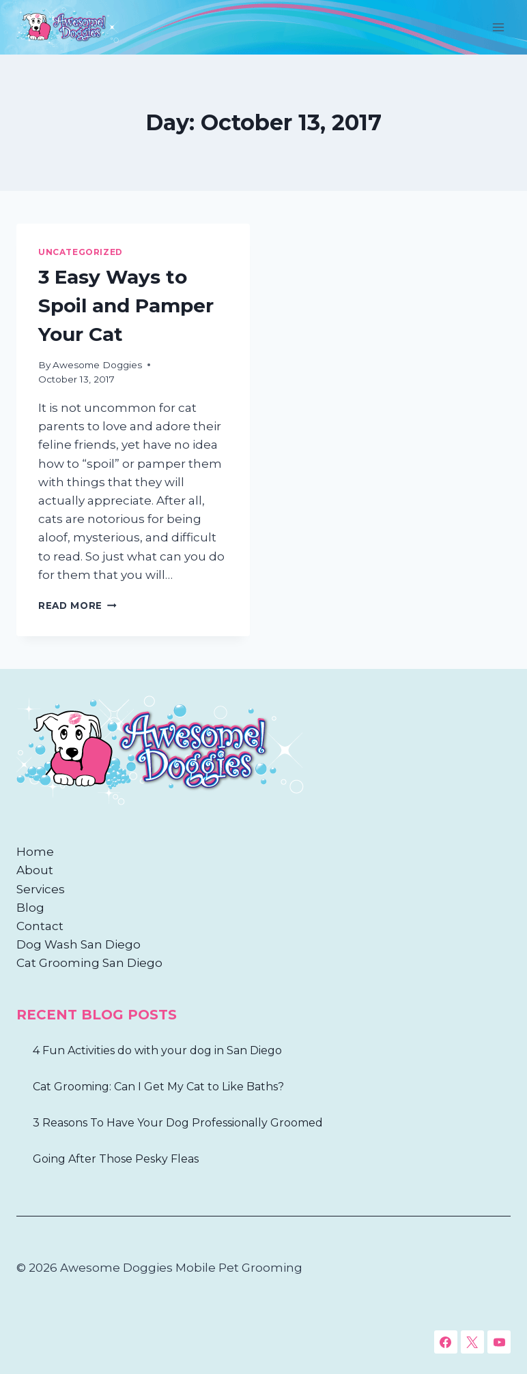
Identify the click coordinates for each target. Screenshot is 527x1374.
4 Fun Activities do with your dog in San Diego (157, 1050)
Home (35, 851)
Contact (39, 926)
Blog (30, 907)
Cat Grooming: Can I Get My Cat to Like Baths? (158, 1086)
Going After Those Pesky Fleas (116, 1158)
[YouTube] (499, 1342)
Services (40, 889)
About (34, 870)
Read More (77, 605)
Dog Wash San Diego (78, 944)
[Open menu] (498, 27)
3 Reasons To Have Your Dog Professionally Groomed (178, 1122)
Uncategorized (80, 252)
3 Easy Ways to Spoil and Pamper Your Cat (126, 305)
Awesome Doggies (97, 364)
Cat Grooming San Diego (89, 963)
